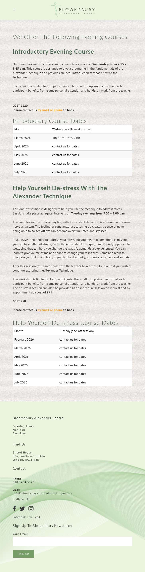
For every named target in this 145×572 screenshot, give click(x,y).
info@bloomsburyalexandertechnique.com (42, 493)
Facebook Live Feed (27, 517)
